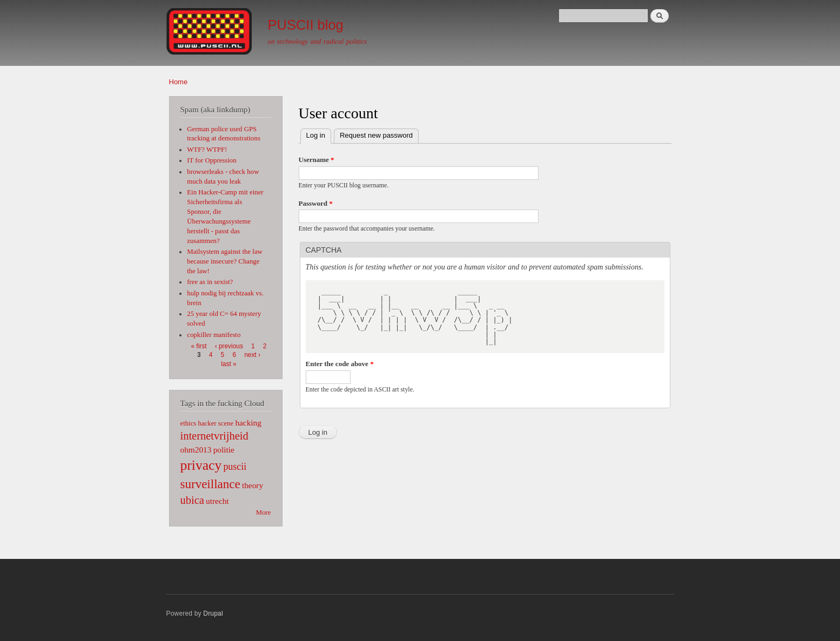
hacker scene (216, 423)
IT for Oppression (211, 160)
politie (223, 449)
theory (252, 485)
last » (228, 364)
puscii (234, 466)
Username (316, 160)
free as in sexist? (210, 282)
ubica (192, 500)
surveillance (210, 484)
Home (178, 82)
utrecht (217, 500)
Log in (318, 134)
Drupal (213, 613)
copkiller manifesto (213, 335)
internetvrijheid (214, 436)
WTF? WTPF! (207, 149)
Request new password (376, 135)
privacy (201, 465)
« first (198, 346)
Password (316, 203)
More (263, 512)
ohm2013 (196, 449)
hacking (248, 422)
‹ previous (229, 346)
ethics (188, 423)
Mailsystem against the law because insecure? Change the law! (225, 261)
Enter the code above (340, 364)
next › (252, 355)
